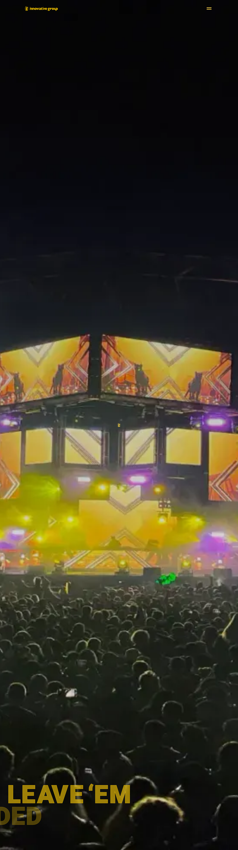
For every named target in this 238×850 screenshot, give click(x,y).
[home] (41, 8)
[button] (209, 8)
